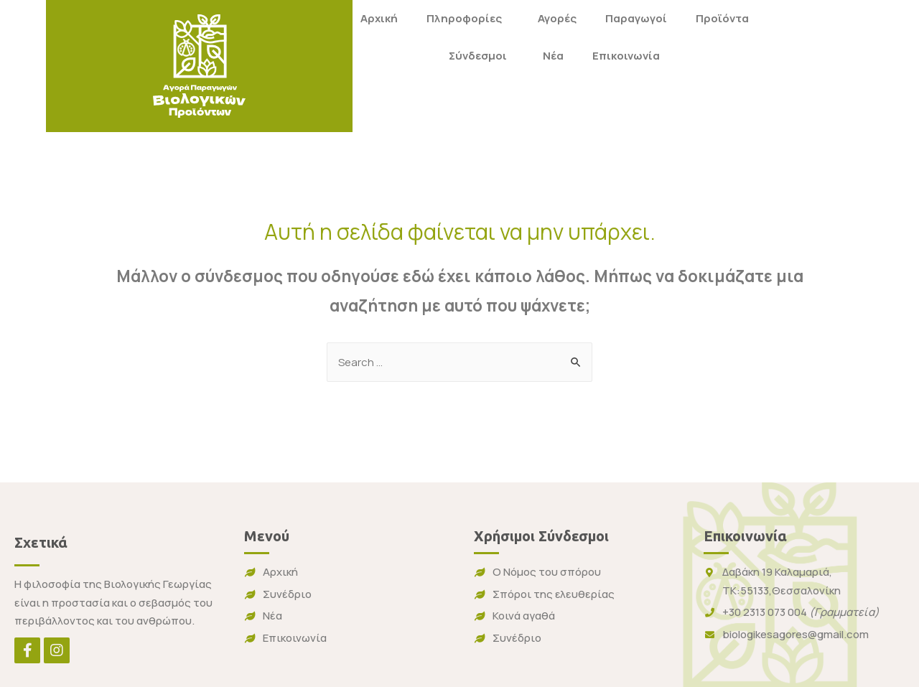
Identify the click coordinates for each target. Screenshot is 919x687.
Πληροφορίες (335, 18)
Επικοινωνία (494, 55)
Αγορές (424, 18)
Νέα (421, 55)
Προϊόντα (589, 18)
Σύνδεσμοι (349, 55)
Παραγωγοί (503, 18)
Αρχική (246, 18)
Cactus (758, 672)
